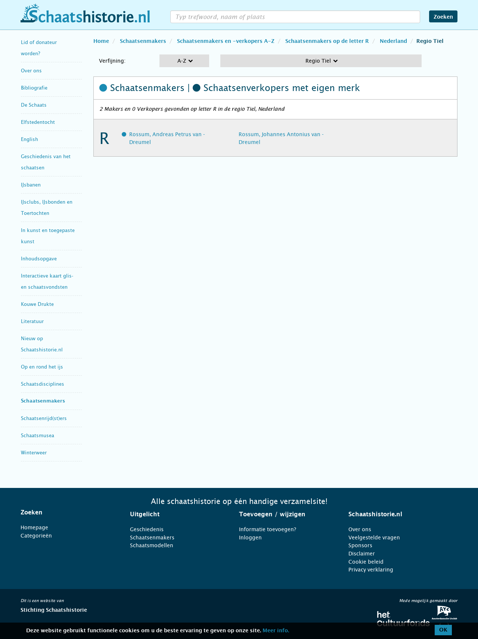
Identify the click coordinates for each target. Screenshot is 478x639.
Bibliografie (34, 88)
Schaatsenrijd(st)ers (44, 418)
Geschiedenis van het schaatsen (46, 162)
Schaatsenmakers (43, 401)
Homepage (34, 527)
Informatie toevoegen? (267, 529)
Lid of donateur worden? (39, 48)
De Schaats (34, 105)
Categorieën (36, 536)
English (29, 139)
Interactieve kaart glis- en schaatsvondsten (47, 281)
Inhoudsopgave (39, 258)
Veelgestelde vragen (374, 538)
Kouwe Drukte (37, 304)
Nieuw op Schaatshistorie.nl (42, 344)
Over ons (31, 70)
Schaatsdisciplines (42, 384)
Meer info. (276, 630)
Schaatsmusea (37, 435)
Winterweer (34, 452)
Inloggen (250, 538)
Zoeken (443, 17)
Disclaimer (361, 554)
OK (443, 630)
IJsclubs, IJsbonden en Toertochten (46, 207)
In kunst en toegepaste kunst (48, 236)
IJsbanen (31, 185)
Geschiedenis (147, 529)
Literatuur (32, 321)
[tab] (66, 512)
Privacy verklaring (370, 570)
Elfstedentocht (38, 122)
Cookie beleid (366, 562)
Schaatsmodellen (151, 545)
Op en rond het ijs (42, 367)
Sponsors (360, 545)
